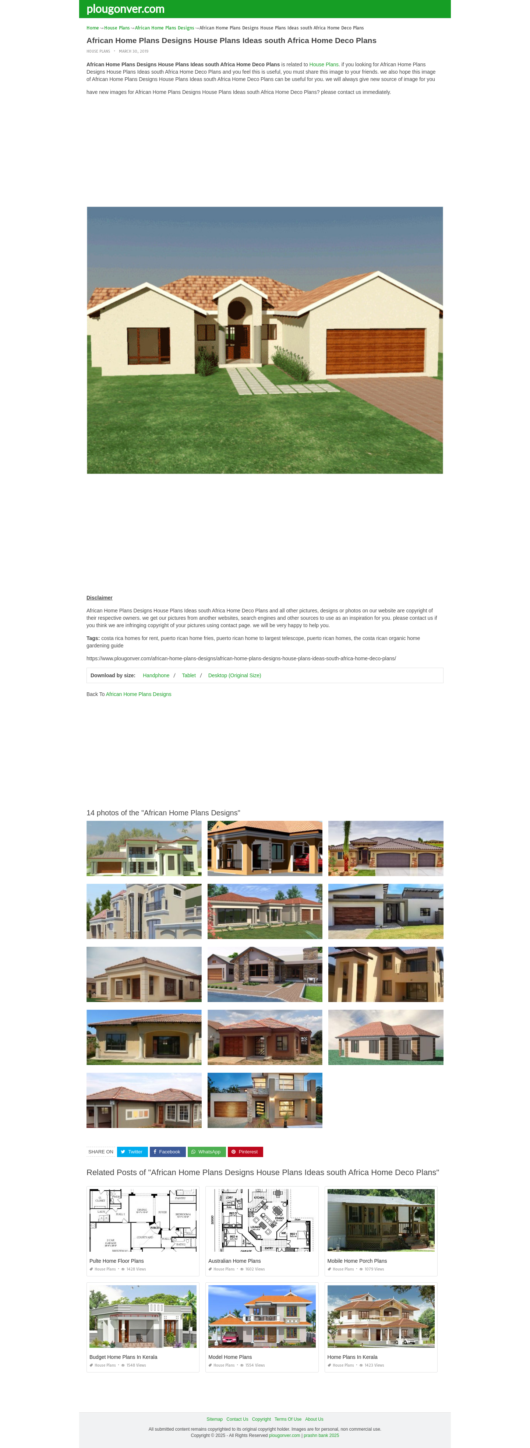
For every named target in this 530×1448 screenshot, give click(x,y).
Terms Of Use (288, 1419)
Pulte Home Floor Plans (116, 1261)
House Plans (98, 51)
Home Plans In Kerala (353, 1357)
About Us (314, 1419)
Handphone (156, 675)
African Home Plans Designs (139, 694)
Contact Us (237, 1419)
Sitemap (214, 1419)
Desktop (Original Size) (234, 675)
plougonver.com (125, 8)
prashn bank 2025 (321, 1435)
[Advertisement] (265, 152)
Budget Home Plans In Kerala (123, 1357)
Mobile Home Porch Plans (357, 1261)
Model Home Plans (230, 1357)
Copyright (261, 1419)
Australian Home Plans (234, 1261)
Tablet (188, 675)
